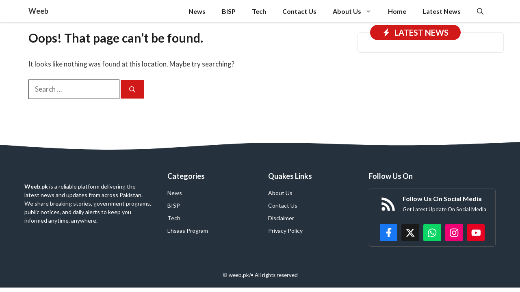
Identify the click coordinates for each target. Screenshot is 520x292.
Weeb (38, 10)
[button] (480, 11)
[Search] (132, 89)
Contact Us (299, 11)
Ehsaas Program (187, 230)
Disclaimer (281, 218)
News (197, 11)
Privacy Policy (285, 230)
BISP (229, 11)
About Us (356, 11)
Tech (259, 11)
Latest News (441, 11)
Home (397, 11)
